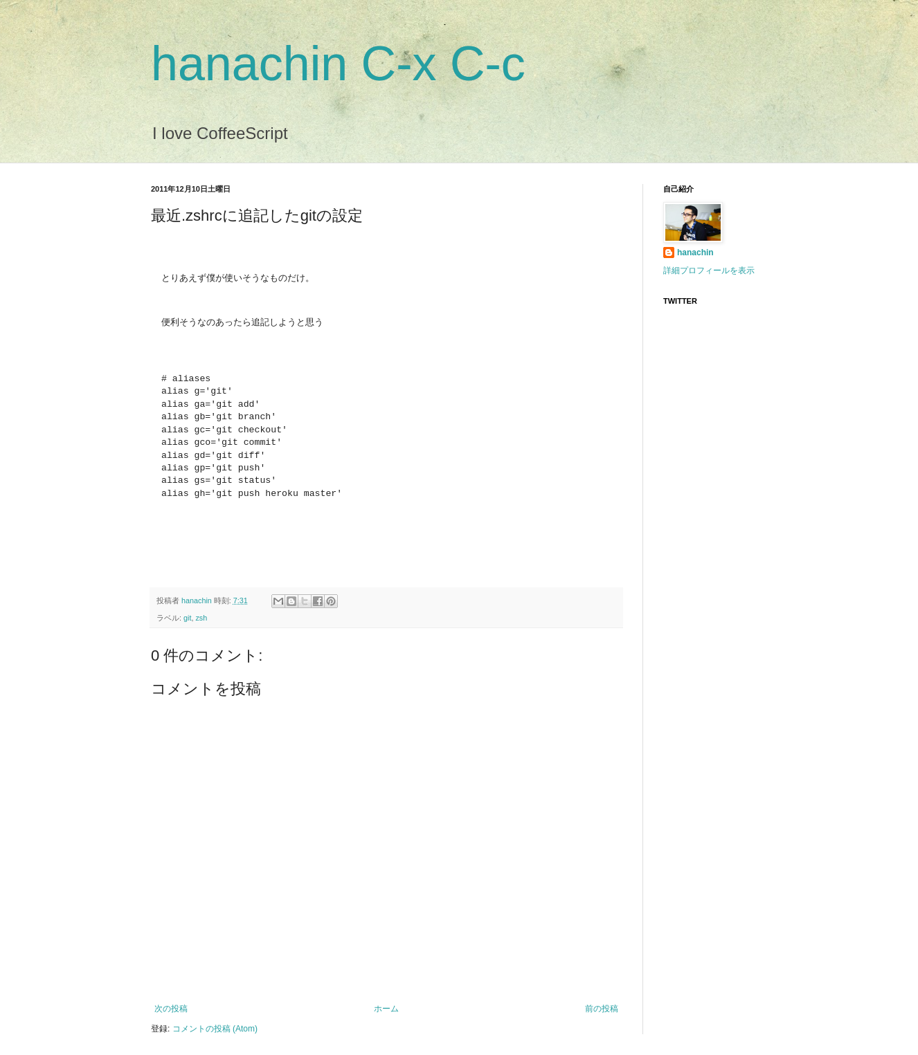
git (187, 618)
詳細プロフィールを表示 (709, 270)
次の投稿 (171, 1008)
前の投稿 (601, 1008)
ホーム (386, 1008)
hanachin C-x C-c (338, 64)
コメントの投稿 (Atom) (215, 1029)
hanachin (197, 600)
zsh (201, 618)
